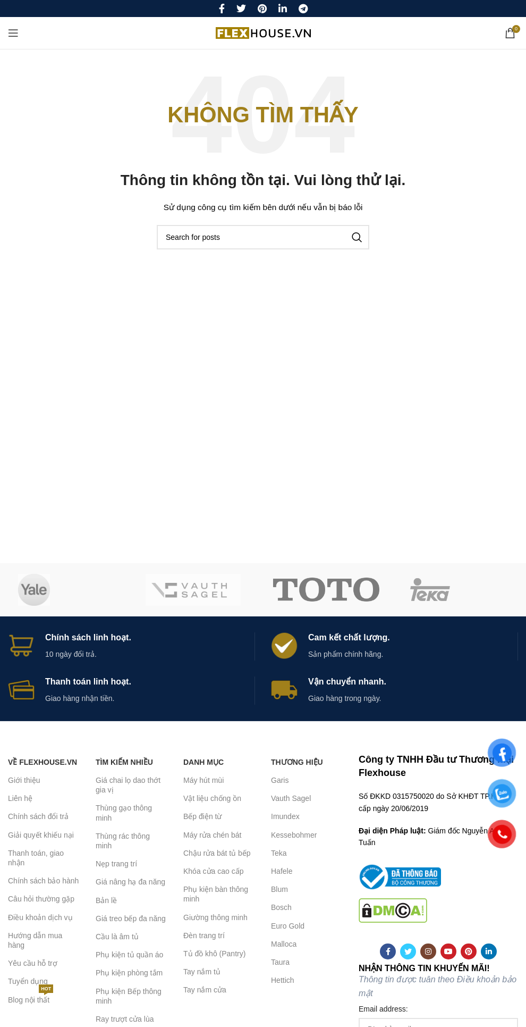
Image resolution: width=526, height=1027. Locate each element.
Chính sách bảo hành (43, 880)
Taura (280, 962)
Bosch (281, 907)
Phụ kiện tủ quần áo (129, 954)
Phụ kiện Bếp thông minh (129, 996)
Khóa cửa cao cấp (213, 871)
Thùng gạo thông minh (124, 813)
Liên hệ (20, 798)
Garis (280, 780)
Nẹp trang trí (116, 863)
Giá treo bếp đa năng (131, 918)
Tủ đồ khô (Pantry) (214, 953)
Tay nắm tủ (201, 971)
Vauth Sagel (291, 798)
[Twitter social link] (241, 8)
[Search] (263, 237)
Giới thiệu (24, 780)
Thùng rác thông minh (123, 841)
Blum (279, 889)
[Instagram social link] (428, 951)
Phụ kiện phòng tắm (129, 972)
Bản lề (106, 900)
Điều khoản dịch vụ (40, 917)
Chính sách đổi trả (38, 816)
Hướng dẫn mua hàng (35, 940)
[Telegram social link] (303, 8)
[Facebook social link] (222, 8)
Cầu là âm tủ (117, 936)
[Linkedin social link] (282, 8)
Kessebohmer (294, 835)
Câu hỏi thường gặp (41, 899)
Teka (279, 853)
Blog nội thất (30, 997)
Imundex (285, 816)
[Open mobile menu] (13, 33)
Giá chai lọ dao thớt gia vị (128, 785)
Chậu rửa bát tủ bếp (217, 853)
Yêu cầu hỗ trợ (32, 963)
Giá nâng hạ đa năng (130, 882)
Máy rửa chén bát (212, 835)
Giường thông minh (215, 917)
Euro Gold (287, 926)
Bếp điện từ (202, 816)
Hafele (281, 871)
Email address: (383, 1009)
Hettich (282, 980)
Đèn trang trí (204, 935)
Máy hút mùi (203, 780)
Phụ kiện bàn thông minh (215, 894)
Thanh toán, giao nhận (36, 858)
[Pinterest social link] (262, 8)
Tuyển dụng (28, 981)
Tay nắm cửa (204, 990)
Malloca (283, 944)
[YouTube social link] (448, 951)
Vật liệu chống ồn (212, 798)
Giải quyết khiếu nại (41, 835)
